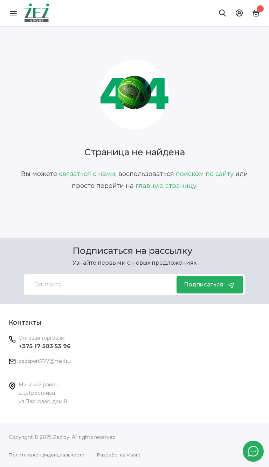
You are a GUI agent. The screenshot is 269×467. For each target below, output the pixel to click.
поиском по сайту (205, 174)
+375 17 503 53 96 (45, 346)
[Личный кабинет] (239, 13)
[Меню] (13, 13)
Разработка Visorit (118, 455)
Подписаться (210, 285)
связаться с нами (87, 174)
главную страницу (166, 186)
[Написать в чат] (253, 451)
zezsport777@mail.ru (45, 361)
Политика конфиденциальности (46, 455)
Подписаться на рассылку (132, 250)
